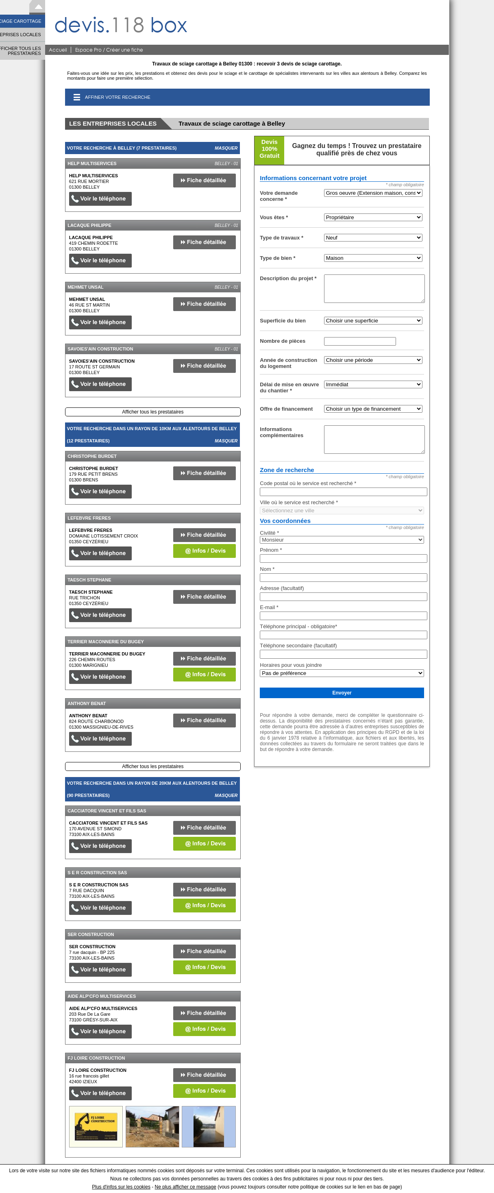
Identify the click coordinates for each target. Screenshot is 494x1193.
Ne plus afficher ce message (185, 1187)
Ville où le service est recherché (299, 502)
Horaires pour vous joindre (291, 665)
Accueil (58, 50)
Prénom (271, 550)
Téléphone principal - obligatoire (298, 626)
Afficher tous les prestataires (152, 412)
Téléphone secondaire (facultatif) (298, 645)
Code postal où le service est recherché (308, 483)
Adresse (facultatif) (282, 588)
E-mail (269, 607)
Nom (267, 569)
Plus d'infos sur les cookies (121, 1187)
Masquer (226, 148)
